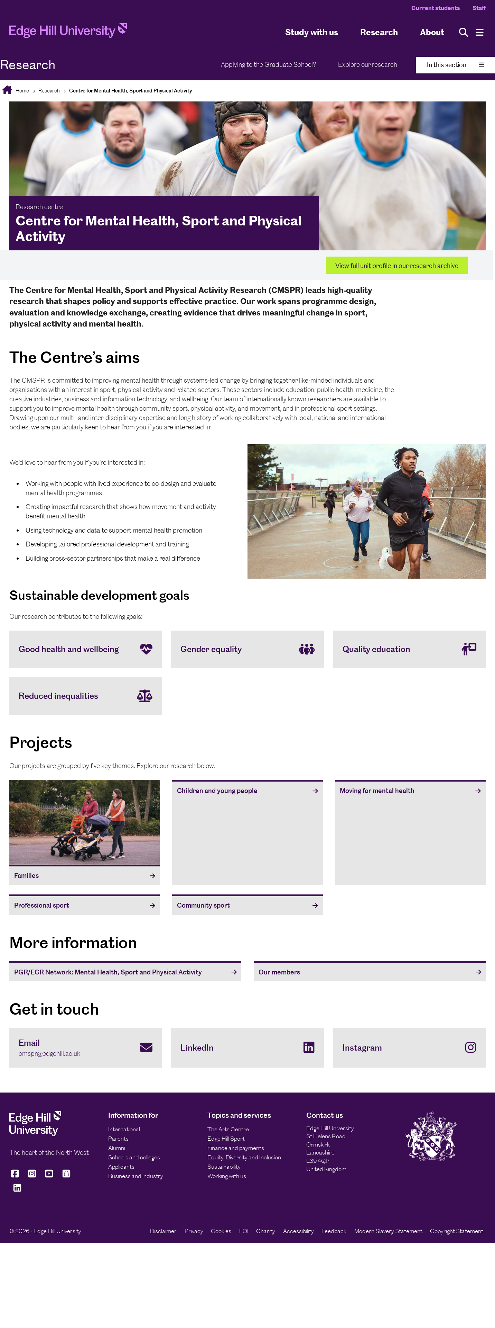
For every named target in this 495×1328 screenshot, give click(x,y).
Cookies (221, 1231)
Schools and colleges (134, 1157)
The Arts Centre (228, 1129)
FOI (244, 1231)
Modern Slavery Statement (388, 1231)
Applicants (121, 1166)
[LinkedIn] (247, 1048)
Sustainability (224, 1166)
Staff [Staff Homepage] (479, 8)
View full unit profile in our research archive (396, 266)
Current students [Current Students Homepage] (435, 8)
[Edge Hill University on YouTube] (49, 1177)
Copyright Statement (456, 1231)
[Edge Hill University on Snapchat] (66, 1177)
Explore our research (367, 65)
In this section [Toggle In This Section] (455, 65)
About (432, 32)
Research (49, 90)
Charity (265, 1231)
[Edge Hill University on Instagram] (32, 1177)
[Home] (68, 32)
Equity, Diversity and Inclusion (244, 1157)
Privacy (194, 1231)
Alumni (116, 1147)
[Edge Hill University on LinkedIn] (17, 1190)
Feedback (333, 1231)
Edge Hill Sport (226, 1138)
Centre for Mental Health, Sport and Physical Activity (130, 90)
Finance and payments (235, 1147)
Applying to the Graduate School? (268, 65)
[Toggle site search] (463, 32)
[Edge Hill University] (35, 1134)
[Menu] (480, 32)
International (124, 1129)
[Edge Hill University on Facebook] (16, 1177)
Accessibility (298, 1231)
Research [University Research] (379, 32)
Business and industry (135, 1176)
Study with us (311, 32)
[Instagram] (409, 1048)
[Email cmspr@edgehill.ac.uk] (85, 1048)
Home (22, 90)
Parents (118, 1138)
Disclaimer (163, 1231)
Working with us (226, 1176)
